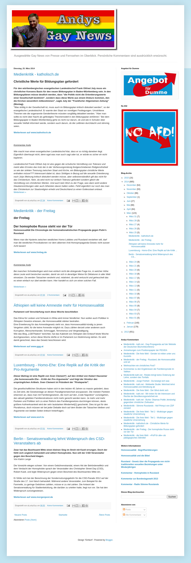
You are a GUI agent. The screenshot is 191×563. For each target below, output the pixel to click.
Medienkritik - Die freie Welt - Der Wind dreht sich (146, 390)
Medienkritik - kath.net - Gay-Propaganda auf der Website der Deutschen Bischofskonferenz (150, 345)
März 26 (133, 228)
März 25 (133, 232)
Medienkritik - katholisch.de (36, 74)
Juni (129, 201)
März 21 (133, 266)
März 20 (133, 270)
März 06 (133, 302)
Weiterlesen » (20, 192)
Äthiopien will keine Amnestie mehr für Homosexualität (59, 305)
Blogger (109, 540)
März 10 (133, 294)
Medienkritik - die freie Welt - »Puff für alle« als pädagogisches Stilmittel (145, 436)
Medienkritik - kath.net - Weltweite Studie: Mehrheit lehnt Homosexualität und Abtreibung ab (149, 385)
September (132, 197)
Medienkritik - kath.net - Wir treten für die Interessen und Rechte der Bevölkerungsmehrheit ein (149, 395)
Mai (129, 205)
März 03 (133, 314)
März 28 (133, 220)
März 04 (133, 310)
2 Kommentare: (53, 295)
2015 (126, 178)
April (129, 209)
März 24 (133, 262)
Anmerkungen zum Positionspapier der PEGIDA (145, 350)
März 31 (133, 216)
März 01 (133, 318)
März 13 (133, 286)
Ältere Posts (104, 515)
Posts (127, 509)
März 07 (133, 298)
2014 (126, 182)
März (129, 213)
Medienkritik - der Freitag (34, 211)
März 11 (133, 290)
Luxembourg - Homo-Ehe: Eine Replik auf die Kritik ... (153, 250)
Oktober (131, 193)
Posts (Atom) (30, 520)
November (132, 189)
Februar (130, 323)
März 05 (133, 306)
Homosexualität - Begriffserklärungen (139, 450)
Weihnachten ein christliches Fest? (139, 365)
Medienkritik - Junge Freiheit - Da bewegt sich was (146, 381)
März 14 (133, 282)
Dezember (132, 185)
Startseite (63, 515)
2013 (126, 332)
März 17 (133, 278)
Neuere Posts (20, 515)
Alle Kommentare (132, 515)
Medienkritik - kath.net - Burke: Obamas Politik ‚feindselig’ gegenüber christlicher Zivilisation (150, 401)
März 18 (133, 274)
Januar (130, 327)
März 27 (133, 224)
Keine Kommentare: (55, 200)
